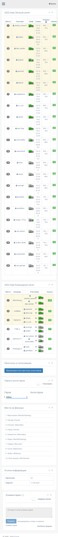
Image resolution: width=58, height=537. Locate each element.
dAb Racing (17, 300)
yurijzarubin (20, 254)
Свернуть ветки (41, 499)
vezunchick (20, 151)
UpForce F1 (17, 339)
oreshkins (20, 208)
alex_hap (20, 128)
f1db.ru (17, 329)
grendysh (20, 197)
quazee (20, 60)
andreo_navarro (21, 26)
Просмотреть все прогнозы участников (23, 371)
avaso (20, 174)
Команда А (17, 349)
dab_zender (20, 48)
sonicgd (20, 185)
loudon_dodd (20, 243)
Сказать (11, 521)
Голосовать (44, 383)
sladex (20, 37)
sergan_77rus (20, 220)
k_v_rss (20, 106)
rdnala (20, 117)
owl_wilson (20, 231)
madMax (17, 311)
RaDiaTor (17, 320)
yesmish (20, 71)
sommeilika (20, 140)
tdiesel (20, 83)
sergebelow (20, 94)
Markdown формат (44, 526)
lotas (21, 163)
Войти (52, 4)
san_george (20, 265)
